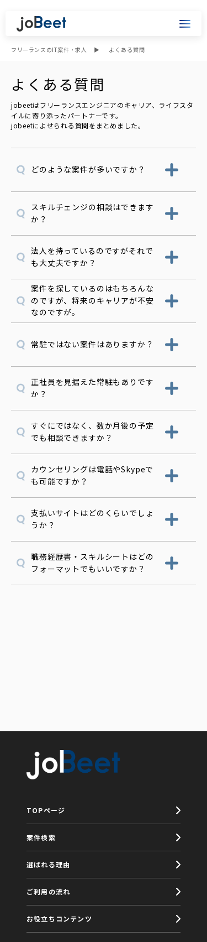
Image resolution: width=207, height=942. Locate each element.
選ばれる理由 (48, 864)
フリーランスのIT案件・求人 (49, 49)
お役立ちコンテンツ (59, 918)
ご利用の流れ (48, 891)
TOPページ (45, 810)
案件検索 (41, 837)
